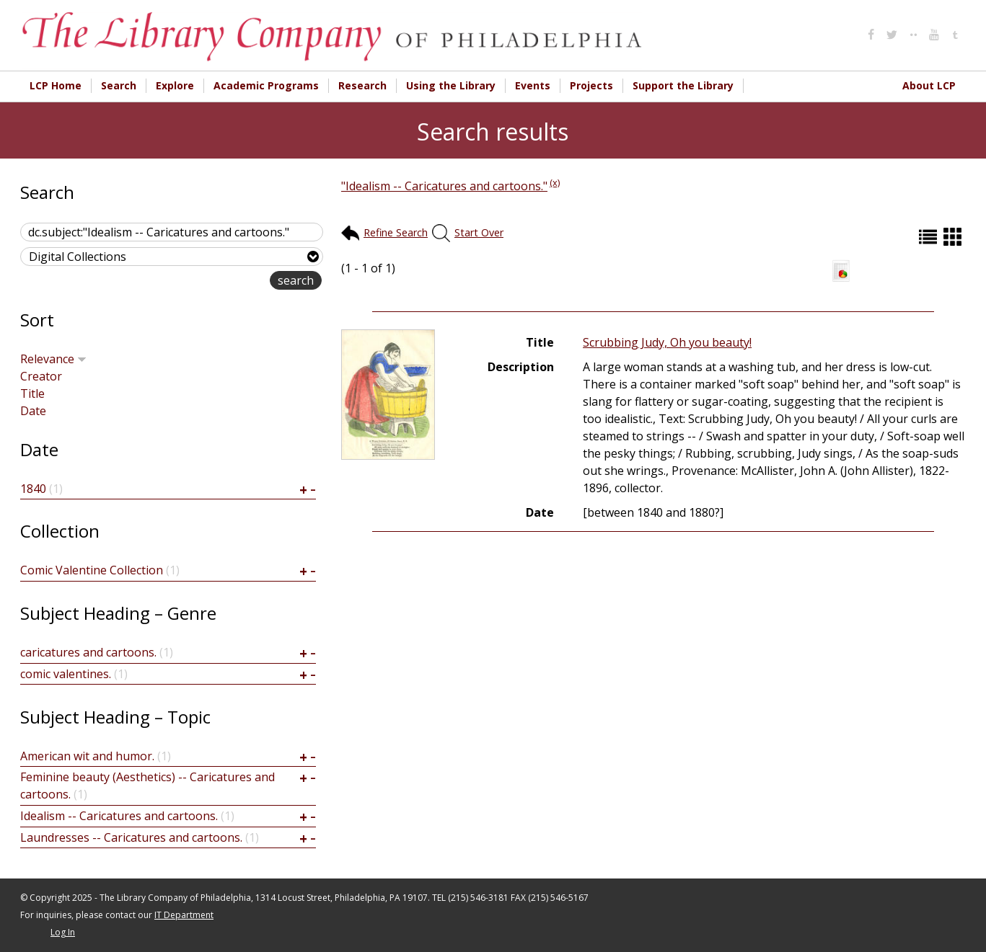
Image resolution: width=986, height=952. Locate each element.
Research (362, 85)
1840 (33, 489)
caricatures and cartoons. (88, 652)
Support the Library (683, 85)
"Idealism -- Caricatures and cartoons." (444, 186)
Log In (62, 932)
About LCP (929, 85)
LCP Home (56, 85)
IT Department (184, 915)
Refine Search (396, 232)
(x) (555, 182)
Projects (591, 85)
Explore (175, 85)
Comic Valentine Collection (91, 570)
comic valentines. (65, 674)
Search (118, 85)
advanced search (224, 281)
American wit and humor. (87, 756)
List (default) (930, 237)
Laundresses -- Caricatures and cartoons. (131, 837)
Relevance (53, 359)
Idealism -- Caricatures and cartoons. (119, 816)
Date (33, 411)
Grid (954, 237)
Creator (41, 376)
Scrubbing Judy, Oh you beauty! (667, 342)
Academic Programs (266, 85)
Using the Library (451, 85)
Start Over (478, 232)
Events (532, 85)
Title (32, 393)
